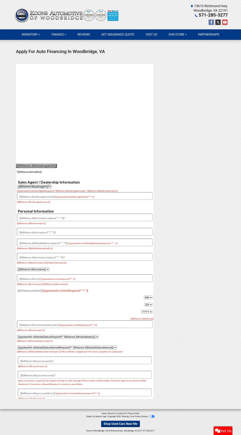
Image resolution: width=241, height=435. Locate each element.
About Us (112, 413)
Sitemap (125, 416)
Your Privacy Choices (142, 416)
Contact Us (121, 413)
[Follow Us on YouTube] (224, 22)
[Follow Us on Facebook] (211, 22)
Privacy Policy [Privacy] (134, 413)
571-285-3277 (217, 15)
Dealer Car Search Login (96, 416)
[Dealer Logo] (66, 14)
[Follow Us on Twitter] (218, 22)
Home (104, 413)
